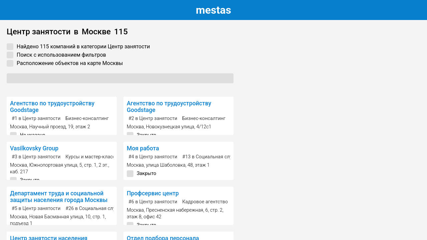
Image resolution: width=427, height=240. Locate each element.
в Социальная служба (211, 157)
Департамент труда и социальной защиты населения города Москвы (59, 196)
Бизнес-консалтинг (87, 118)
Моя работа (143, 148)
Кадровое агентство (205, 202)
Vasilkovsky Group (34, 148)
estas (213, 10)
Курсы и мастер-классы (92, 157)
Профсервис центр (153, 193)
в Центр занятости (36, 118)
